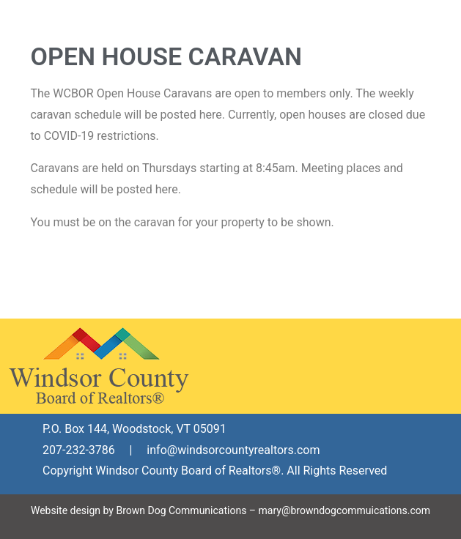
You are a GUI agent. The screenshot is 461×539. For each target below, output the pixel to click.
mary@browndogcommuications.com (345, 510)
